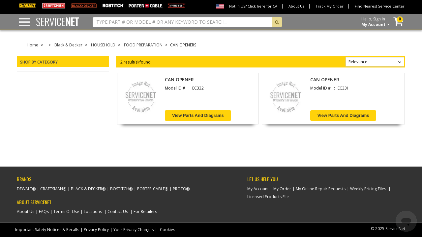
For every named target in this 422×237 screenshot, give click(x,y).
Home (32, 45)
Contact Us (117, 211)
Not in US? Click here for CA (253, 6)
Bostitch (119, 189)
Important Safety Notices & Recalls (47, 229)
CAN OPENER (179, 79)
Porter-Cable (151, 189)
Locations (93, 211)
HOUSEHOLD (103, 45)
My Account (258, 189)
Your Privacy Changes (133, 229)
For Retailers (145, 211)
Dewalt (24, 189)
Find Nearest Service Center (380, 6)
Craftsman (51, 189)
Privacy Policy (96, 229)
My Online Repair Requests (321, 189)
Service (57, 21)
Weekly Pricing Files (368, 189)
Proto (179, 189)
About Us (296, 6)
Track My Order (330, 6)
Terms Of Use (66, 211)
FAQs (44, 211)
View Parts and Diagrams (198, 115)
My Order (282, 189)
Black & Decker (68, 45)
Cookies (167, 229)
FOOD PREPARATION (143, 45)
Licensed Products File (268, 196)
